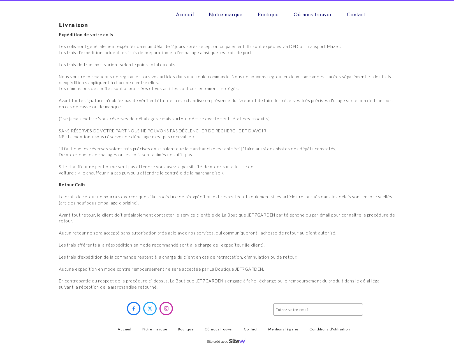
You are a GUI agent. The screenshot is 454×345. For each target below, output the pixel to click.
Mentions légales (283, 329)
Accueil (185, 14)
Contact (356, 14)
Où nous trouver (313, 14)
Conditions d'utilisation (329, 329)
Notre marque (226, 14)
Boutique (268, 14)
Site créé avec (228, 342)
